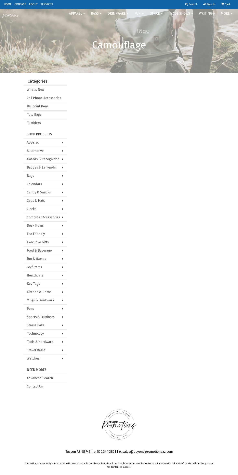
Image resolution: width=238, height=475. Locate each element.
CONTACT (20, 4)
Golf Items (34, 267)
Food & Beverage (39, 250)
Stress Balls (35, 325)
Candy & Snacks (39, 192)
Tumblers (34, 123)
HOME (8, 4)
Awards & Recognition (43, 159)
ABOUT (33, 4)
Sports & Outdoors (41, 317)
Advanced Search (40, 378)
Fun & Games (36, 259)
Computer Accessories (43, 217)
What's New (35, 90)
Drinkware (118, 16)
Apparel (77, 16)
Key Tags (33, 284)
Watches (33, 358)
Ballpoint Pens (38, 106)
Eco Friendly (36, 234)
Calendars (34, 184)
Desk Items (35, 225)
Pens (30, 309)
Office (156, 16)
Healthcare (35, 275)
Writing (207, 16)
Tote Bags (34, 114)
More (227, 16)
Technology (35, 333)
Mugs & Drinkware (40, 300)
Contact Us (35, 386)
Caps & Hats (36, 201)
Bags (96, 16)
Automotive (35, 151)
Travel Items (36, 350)
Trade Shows (181, 16)
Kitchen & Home (39, 292)
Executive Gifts (38, 242)
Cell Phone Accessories (44, 98)
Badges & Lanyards (41, 167)
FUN (139, 16)
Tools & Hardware (40, 342)
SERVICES (46, 4)
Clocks (31, 209)
